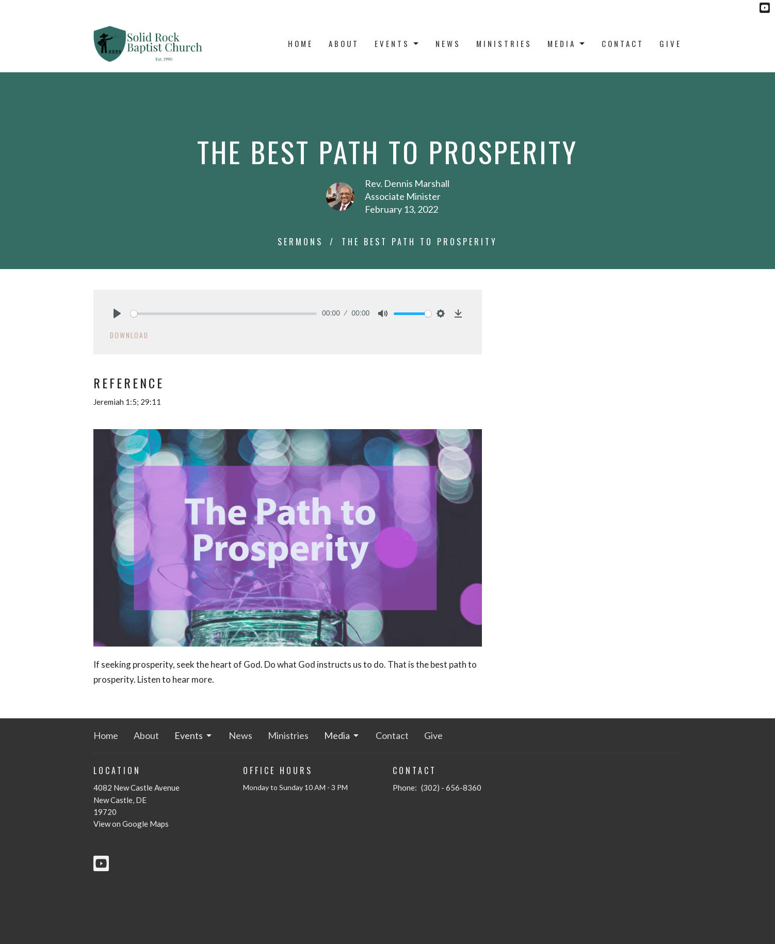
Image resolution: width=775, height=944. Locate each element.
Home (300, 43)
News (448, 43)
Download (129, 335)
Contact (623, 43)
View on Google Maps (131, 823)
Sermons (300, 241)
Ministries (504, 43)
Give (670, 43)
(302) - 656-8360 (451, 787)
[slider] (224, 314)
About (344, 43)
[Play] (117, 313)
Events (397, 43)
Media (566, 43)
